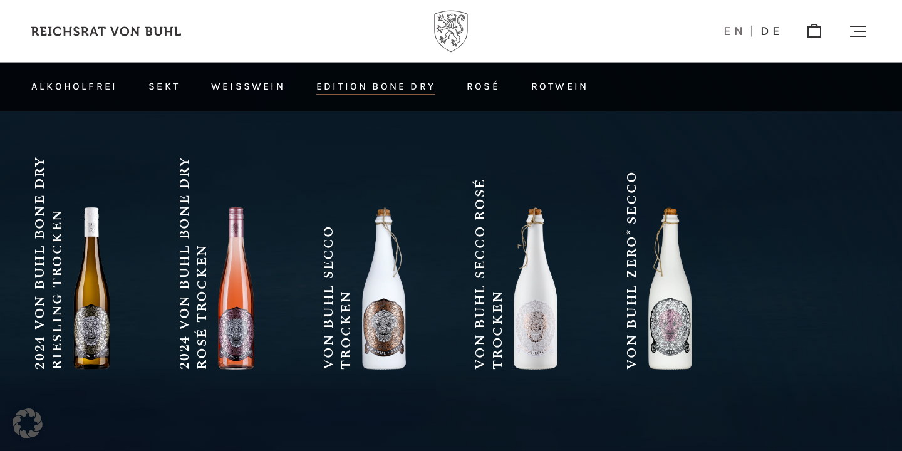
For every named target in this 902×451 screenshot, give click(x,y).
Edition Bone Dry (375, 86)
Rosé (483, 86)
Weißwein (248, 86)
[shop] (814, 31)
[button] (858, 31)
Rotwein (559, 86)
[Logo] (451, 31)
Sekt (164, 86)
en (735, 31)
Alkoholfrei (74, 86)
